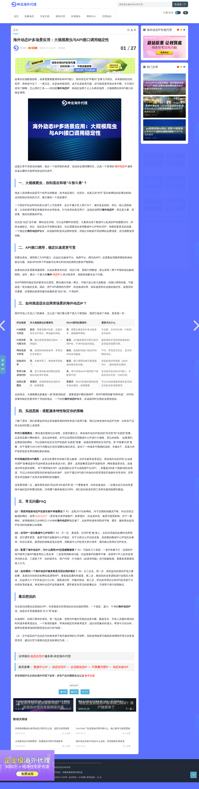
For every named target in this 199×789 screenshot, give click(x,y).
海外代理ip (151, 258)
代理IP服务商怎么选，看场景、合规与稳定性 (175, 215)
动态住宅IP (37, 656)
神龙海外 (28, 48)
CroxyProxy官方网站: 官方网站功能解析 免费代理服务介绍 (163, 87)
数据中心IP (41, 667)
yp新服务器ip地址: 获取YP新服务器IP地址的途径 (163, 133)
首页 (13, 12)
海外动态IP (73, 685)
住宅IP (179, 252)
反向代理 (179, 264)
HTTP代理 (165, 246)
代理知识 (99, 12)
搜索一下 (180, 4)
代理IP (151, 234)
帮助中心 (84, 12)
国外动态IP (179, 258)
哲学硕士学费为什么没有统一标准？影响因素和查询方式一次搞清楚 (175, 192)
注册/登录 (168, 12)
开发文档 (40, 12)
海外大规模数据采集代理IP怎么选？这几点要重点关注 (153, 169)
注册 (63, 693)
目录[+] (2, 364)
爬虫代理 (165, 258)
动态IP (165, 234)
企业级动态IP (79, 667)
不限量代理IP (100, 667)
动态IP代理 (151, 240)
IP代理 (179, 240)
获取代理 (55, 12)
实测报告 (69, 12)
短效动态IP (41, 516)
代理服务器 (151, 246)
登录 (74, 693)
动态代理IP (37, 21)
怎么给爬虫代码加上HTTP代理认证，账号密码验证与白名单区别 (175, 169)
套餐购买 (25, 12)
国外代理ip (151, 264)
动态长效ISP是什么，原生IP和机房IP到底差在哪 (153, 192)
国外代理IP (165, 264)
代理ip (165, 240)
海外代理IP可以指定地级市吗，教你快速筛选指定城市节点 (153, 215)
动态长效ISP (120, 667)
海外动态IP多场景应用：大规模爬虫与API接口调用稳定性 (75, 21)
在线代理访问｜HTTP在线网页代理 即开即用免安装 (163, 110)
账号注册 (90, 675)
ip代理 (179, 246)
